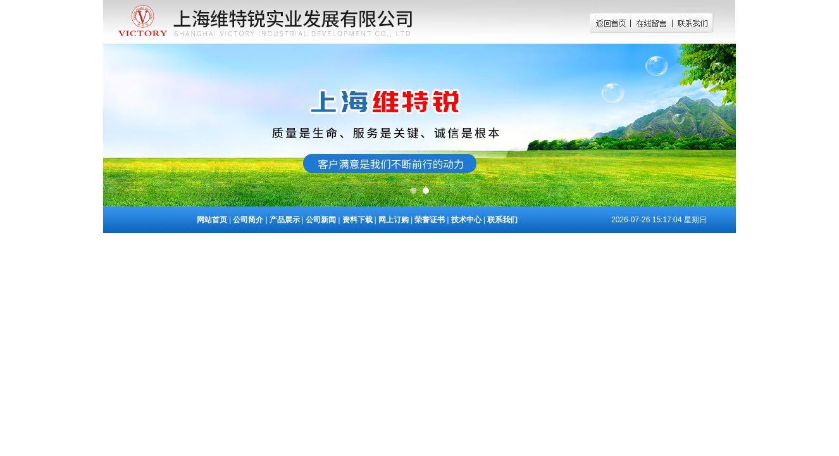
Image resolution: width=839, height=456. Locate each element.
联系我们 (502, 219)
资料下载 (357, 219)
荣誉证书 (429, 219)
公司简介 (248, 219)
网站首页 (212, 219)
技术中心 (466, 219)
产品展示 (285, 219)
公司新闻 (321, 219)
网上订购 (393, 219)
